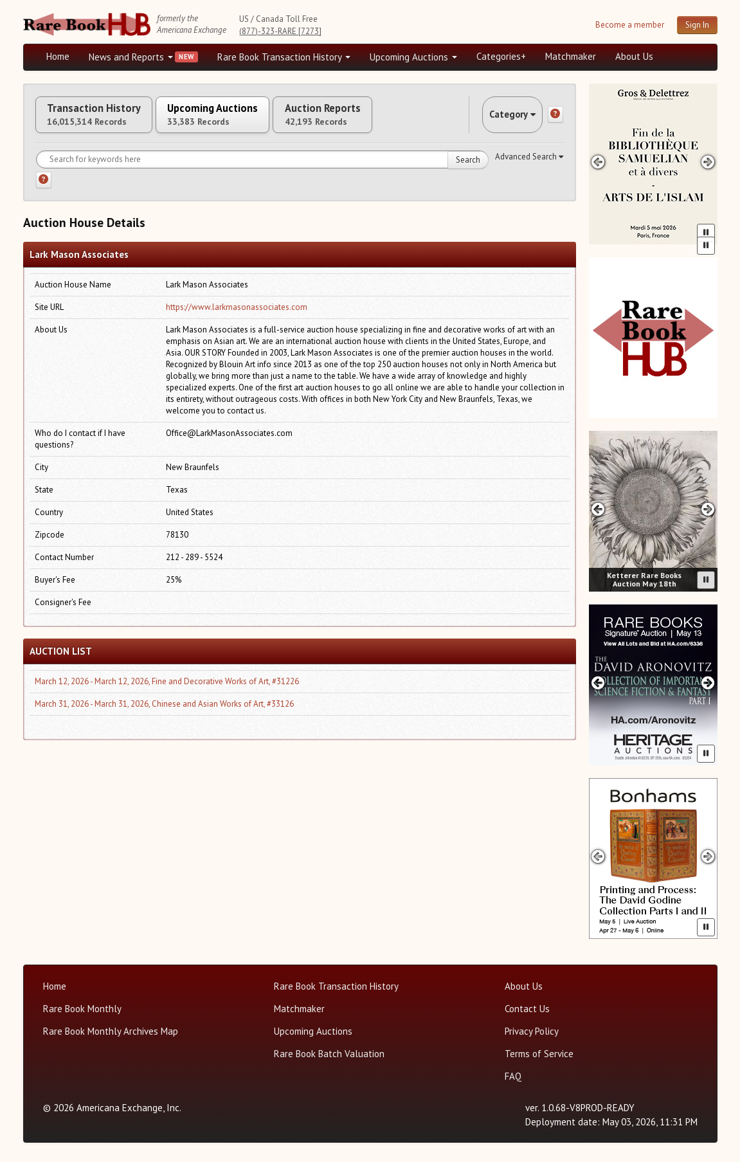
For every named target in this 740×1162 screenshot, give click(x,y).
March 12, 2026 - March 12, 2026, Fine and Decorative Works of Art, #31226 (167, 692)
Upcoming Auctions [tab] (247, 120)
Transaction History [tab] (105, 120)
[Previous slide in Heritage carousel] (598, 682)
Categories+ (501, 56)
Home (57, 56)
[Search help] (43, 191)
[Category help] (555, 120)
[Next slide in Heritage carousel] (707, 682)
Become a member (629, 24)
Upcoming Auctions (413, 57)
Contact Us (527, 1009)
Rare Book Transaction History (283, 57)
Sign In (697, 24)
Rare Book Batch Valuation (329, 1054)
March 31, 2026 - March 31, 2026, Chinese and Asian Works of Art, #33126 (164, 714)
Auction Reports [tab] (381, 120)
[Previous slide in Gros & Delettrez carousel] (598, 162)
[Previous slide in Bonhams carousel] (598, 856)
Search (468, 170)
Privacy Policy (532, 1031)
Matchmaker (570, 56)
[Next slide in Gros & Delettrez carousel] (707, 162)
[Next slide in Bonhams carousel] (707, 856)
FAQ (513, 1076)
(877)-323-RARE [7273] (280, 31)
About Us (634, 56)
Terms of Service (539, 1054)
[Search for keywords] (262, 170)
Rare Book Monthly (82, 1009)
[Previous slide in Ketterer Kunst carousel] (598, 509)
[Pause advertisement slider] (706, 233)
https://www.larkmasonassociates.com (236, 318)
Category (501, 120)
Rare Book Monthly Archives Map (110, 1031)
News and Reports (131, 57)
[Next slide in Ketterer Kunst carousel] (707, 509)
